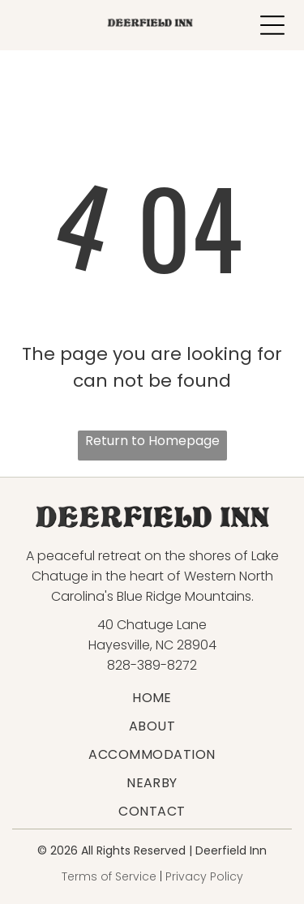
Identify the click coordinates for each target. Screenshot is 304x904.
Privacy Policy (204, 876)
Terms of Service (109, 876)
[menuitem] (152, 697)
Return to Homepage (152, 440)
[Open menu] (272, 25)
